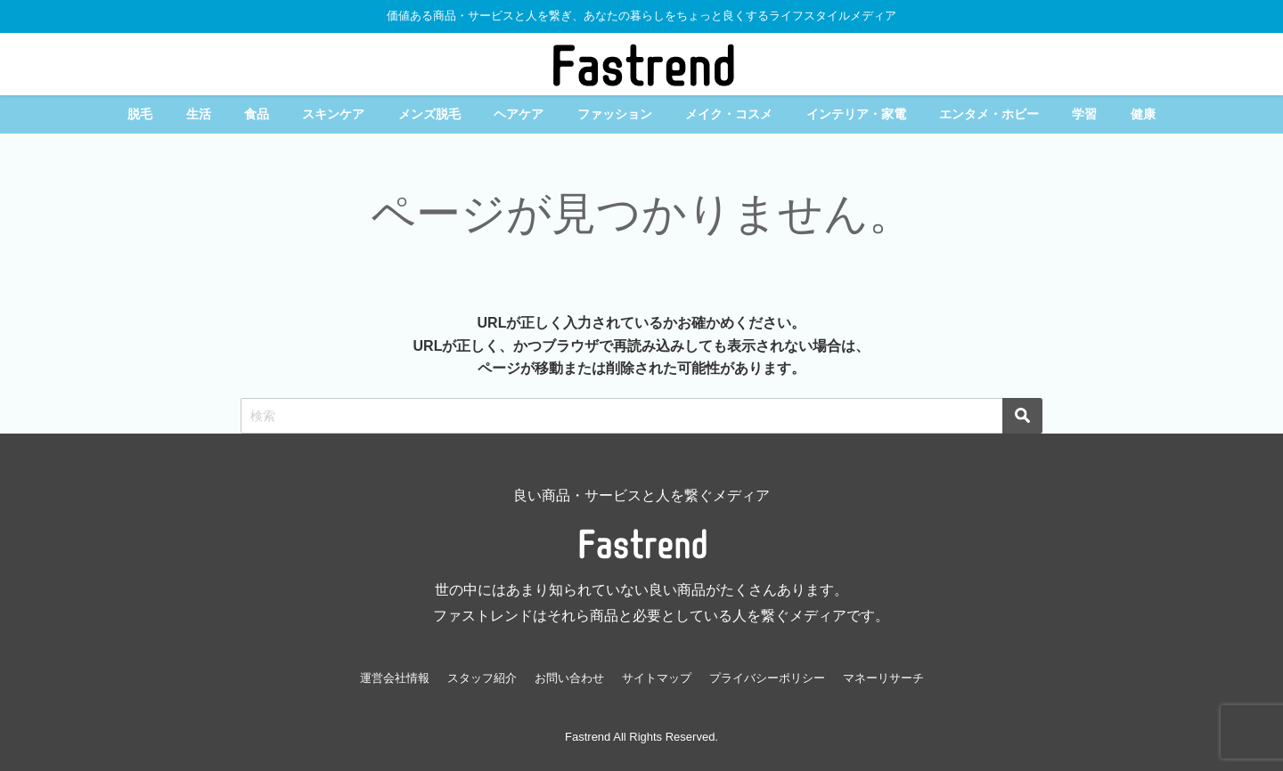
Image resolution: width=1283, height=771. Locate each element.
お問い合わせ (569, 678)
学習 (1084, 114)
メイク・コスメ (728, 114)
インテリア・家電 (856, 114)
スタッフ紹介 (482, 678)
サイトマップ (656, 678)
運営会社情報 (394, 678)
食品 (256, 114)
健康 (1143, 114)
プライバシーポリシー (767, 678)
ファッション (614, 114)
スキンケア (333, 114)
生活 (198, 114)
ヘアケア (518, 114)
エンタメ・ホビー (989, 114)
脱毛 (139, 114)
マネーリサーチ (883, 678)
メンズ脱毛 (429, 114)
